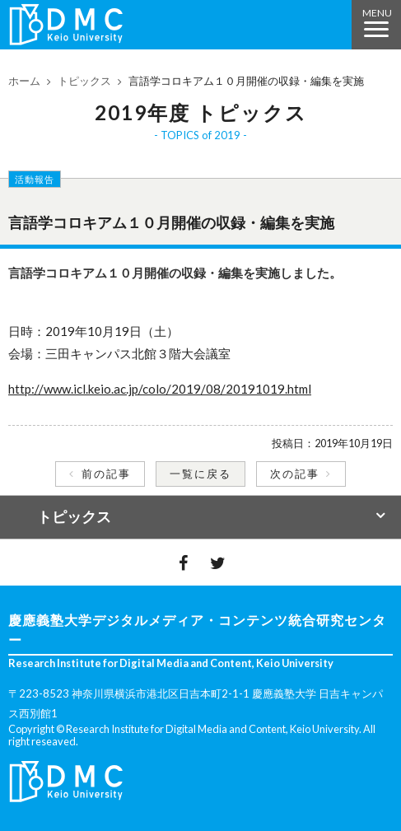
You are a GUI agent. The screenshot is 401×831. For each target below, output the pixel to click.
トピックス (84, 80)
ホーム (24, 80)
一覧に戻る (200, 473)
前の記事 (106, 473)
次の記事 (294, 473)
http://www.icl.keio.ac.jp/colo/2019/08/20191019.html (159, 388)
